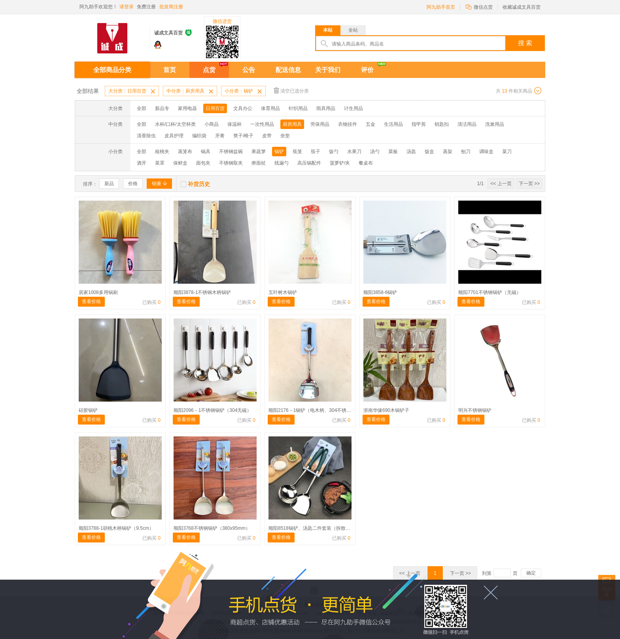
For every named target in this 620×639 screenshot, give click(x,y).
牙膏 (220, 135)
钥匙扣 (442, 124)
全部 (141, 108)
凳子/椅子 (243, 135)
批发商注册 (171, 6)
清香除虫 (146, 135)
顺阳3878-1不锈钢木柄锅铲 (202, 292)
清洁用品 (466, 124)
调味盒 (486, 151)
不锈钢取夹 (231, 163)
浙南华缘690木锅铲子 (386, 410)
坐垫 (285, 135)
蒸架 (447, 151)
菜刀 (507, 151)
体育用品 (270, 108)
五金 (370, 124)
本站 (328, 30)
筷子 (315, 151)
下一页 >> (529, 183)
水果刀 (354, 151)
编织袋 (199, 135)
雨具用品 (325, 108)
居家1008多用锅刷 (98, 292)
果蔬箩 (258, 151)
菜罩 (159, 163)
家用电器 (187, 108)
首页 (169, 69)
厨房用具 (292, 124)
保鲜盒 (180, 163)
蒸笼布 (185, 151)
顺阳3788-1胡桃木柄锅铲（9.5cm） (116, 528)
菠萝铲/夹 (340, 163)
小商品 (211, 124)
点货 (209, 69)
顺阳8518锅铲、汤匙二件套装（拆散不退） (314, 528)
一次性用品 (262, 124)
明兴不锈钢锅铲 (474, 410)
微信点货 (479, 6)
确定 (531, 573)
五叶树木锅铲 (282, 292)
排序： (90, 184)
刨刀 (466, 151)
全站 (353, 30)
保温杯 (234, 124)
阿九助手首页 (441, 7)
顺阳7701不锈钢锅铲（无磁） (489, 292)
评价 (367, 69)
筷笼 (297, 151)
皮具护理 (173, 135)
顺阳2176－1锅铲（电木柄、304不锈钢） (312, 410)
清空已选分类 (291, 90)
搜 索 (525, 43)
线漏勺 (281, 163)
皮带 (267, 135)
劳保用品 (319, 124)
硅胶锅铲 (88, 410)
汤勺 (375, 151)
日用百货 (215, 108)
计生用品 (353, 108)
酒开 (141, 163)
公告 (248, 69)
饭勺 (333, 151)
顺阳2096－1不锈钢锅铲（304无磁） (212, 410)
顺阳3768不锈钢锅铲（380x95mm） (212, 528)
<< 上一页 (500, 183)
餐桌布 (366, 163)
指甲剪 (419, 124)
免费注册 (146, 6)
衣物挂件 (347, 124)
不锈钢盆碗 (231, 151)
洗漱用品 (494, 124)
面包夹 (203, 163)
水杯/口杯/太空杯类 (175, 124)
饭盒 (429, 151)
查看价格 (91, 301)
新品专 (162, 108)
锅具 (205, 151)
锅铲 (279, 151)
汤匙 (411, 151)
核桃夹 (162, 151)
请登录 (126, 6)
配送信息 (288, 69)
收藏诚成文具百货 (522, 7)
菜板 (393, 151)
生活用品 (393, 124)
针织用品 (298, 108)
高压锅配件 (309, 163)
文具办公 (242, 108)
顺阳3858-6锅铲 (380, 292)
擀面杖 (258, 163)
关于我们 (327, 69)
